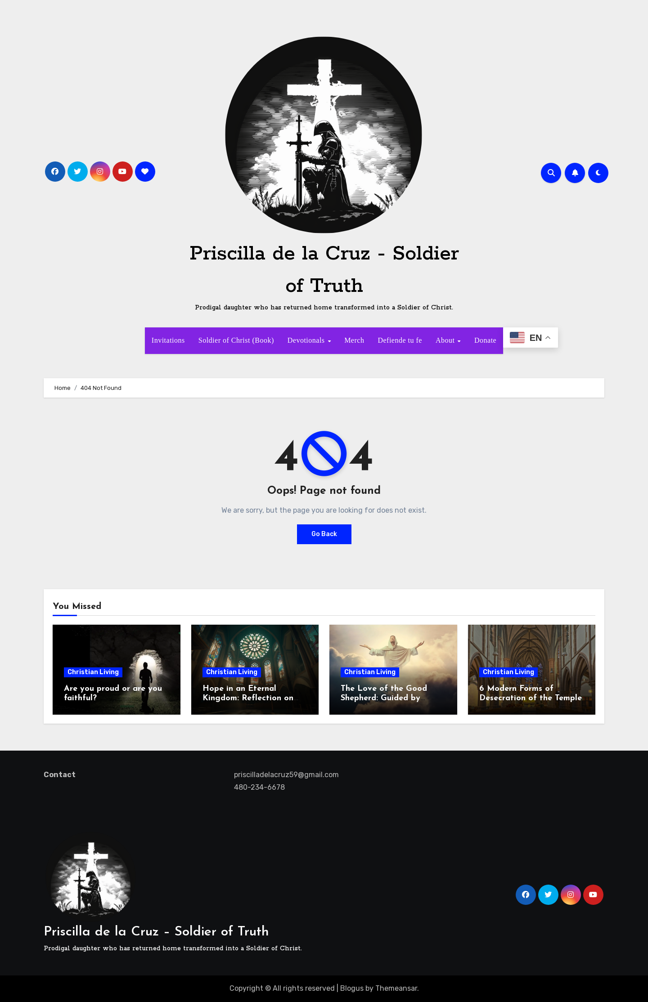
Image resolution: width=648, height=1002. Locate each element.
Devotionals (307, 340)
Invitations (168, 340)
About (446, 340)
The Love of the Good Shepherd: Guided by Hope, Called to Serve (384, 698)
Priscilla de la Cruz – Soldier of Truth (156, 932)
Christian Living (93, 672)
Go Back (324, 534)
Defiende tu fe (400, 340)
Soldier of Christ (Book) (236, 340)
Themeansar (396, 988)
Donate (485, 340)
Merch (354, 340)
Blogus (352, 988)
